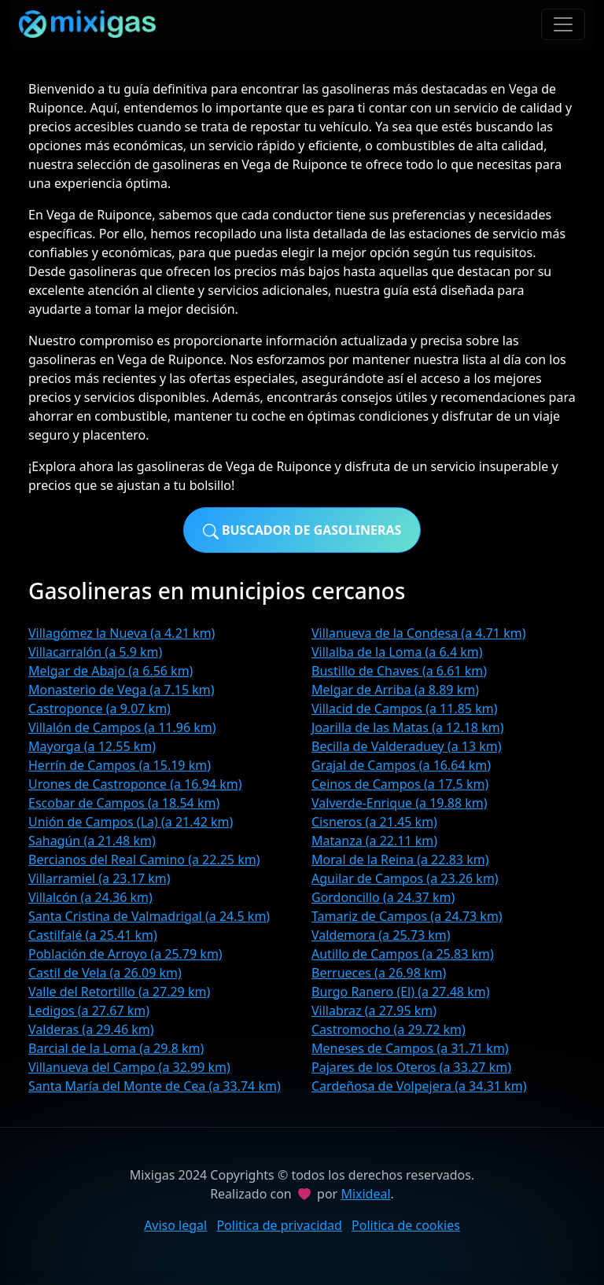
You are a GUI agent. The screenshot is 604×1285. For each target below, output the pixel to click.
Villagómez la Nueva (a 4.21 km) (121, 633)
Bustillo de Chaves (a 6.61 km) (399, 670)
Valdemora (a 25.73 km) (381, 935)
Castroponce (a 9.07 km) (99, 708)
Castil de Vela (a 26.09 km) (105, 972)
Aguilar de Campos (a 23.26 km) (405, 878)
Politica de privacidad (279, 1225)
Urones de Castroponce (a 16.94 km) (135, 784)
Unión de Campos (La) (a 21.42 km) (130, 821)
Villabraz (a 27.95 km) (373, 1010)
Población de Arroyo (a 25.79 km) (125, 954)
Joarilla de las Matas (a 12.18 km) (407, 727)
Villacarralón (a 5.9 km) (95, 652)
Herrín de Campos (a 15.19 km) (119, 765)
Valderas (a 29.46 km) (91, 1029)
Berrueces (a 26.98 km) (378, 972)
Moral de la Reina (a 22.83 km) (399, 859)
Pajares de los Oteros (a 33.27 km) (411, 1067)
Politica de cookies (406, 1225)
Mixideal (365, 1193)
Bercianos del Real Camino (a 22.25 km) (144, 859)
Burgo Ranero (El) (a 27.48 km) (400, 991)
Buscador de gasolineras (302, 530)
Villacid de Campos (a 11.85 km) (404, 708)
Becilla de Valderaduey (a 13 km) (406, 746)
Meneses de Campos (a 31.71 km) (410, 1048)
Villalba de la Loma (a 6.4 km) (397, 652)
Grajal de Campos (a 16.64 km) (401, 765)
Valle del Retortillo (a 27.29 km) (119, 991)
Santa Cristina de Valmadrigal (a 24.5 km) (149, 916)
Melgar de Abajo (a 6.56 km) (110, 670)
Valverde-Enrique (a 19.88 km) (399, 803)
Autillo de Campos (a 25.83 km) (402, 954)
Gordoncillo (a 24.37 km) (383, 897)
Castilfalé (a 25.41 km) (92, 935)
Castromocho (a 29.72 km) (388, 1029)
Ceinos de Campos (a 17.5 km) (399, 784)
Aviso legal (175, 1225)
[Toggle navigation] (563, 24)
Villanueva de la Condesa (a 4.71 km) (418, 633)
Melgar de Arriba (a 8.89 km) (395, 689)
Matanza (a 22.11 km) (374, 840)
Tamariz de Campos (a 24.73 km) (407, 916)
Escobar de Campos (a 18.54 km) (123, 803)
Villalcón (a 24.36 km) (90, 897)
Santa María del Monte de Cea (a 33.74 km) (154, 1086)
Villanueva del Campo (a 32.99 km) (129, 1067)
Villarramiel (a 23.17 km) (99, 878)
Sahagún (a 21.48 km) (92, 840)
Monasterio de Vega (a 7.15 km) (121, 689)
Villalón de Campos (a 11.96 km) (122, 727)
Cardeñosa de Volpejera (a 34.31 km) (418, 1086)
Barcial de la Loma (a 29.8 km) (116, 1048)
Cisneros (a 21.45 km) (374, 821)
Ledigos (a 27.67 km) (88, 1010)
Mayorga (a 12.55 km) (92, 746)
